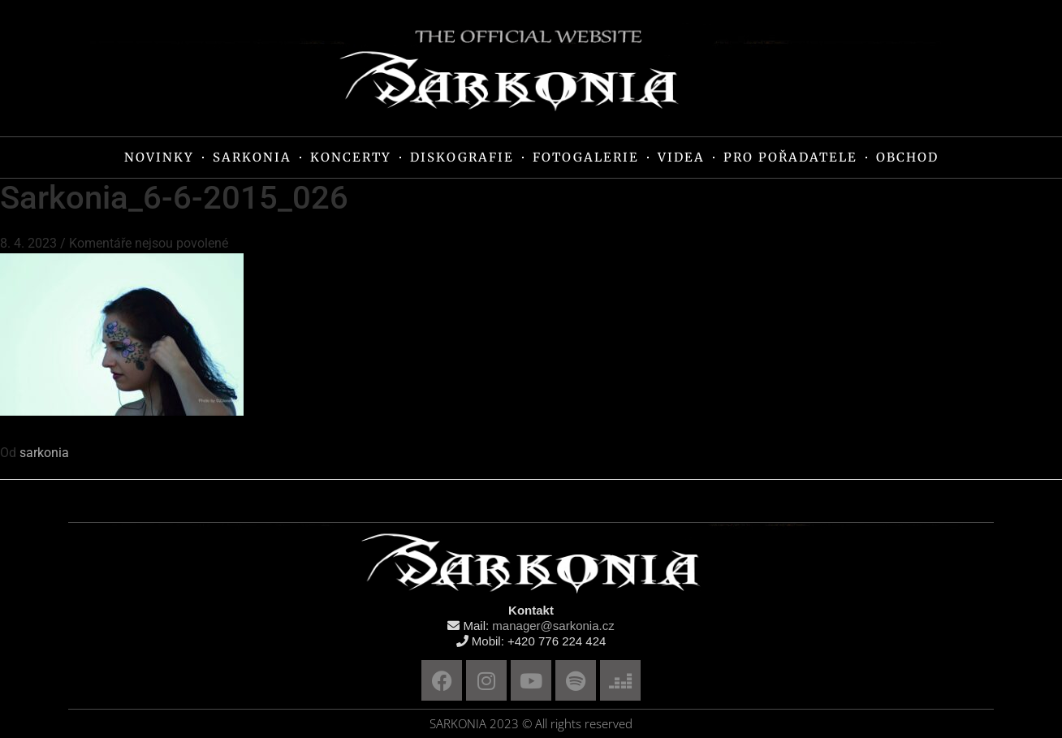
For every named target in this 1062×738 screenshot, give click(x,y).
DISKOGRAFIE (462, 157)
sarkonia (44, 452)
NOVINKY (159, 157)
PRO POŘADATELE (790, 157)
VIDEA (681, 157)
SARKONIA (252, 157)
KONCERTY (350, 157)
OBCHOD (907, 157)
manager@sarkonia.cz (553, 625)
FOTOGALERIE (586, 157)
